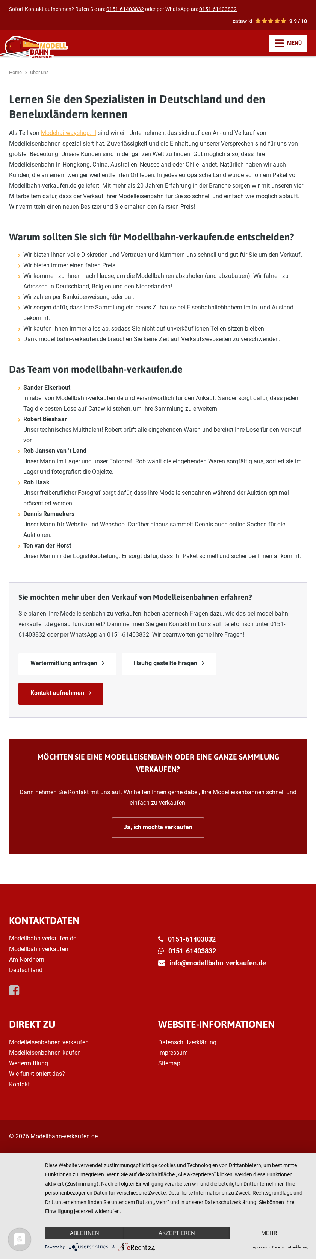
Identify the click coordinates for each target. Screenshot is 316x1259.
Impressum (173, 1052)
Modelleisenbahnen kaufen (45, 1052)
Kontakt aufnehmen (57, 692)
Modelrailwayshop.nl (68, 133)
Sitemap (169, 1063)
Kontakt (19, 1084)
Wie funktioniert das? (37, 1073)
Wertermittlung (28, 1063)
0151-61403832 (125, 9)
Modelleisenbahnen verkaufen (49, 1042)
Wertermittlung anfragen (63, 663)
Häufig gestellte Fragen (165, 663)
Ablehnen (84, 1233)
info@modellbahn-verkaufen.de (217, 963)
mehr (269, 1233)
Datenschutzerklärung (187, 1042)
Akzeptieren (177, 1233)
